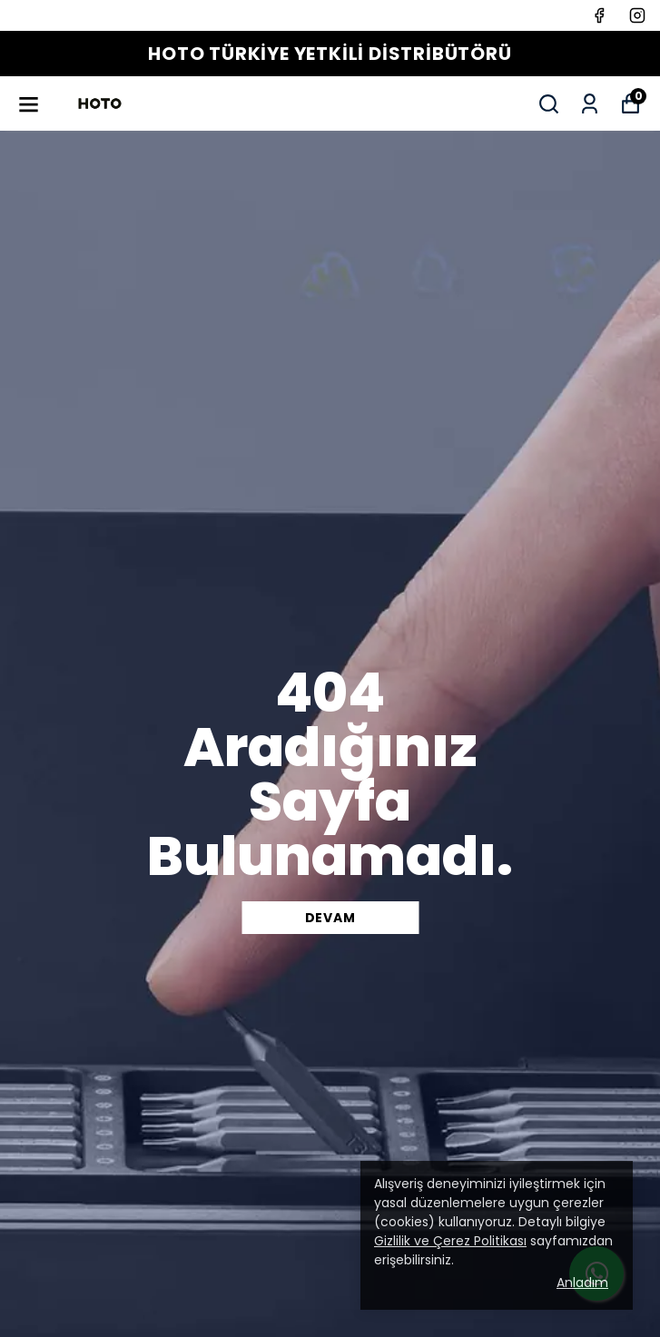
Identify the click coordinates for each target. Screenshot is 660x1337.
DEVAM (330, 918)
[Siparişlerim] (589, 104)
